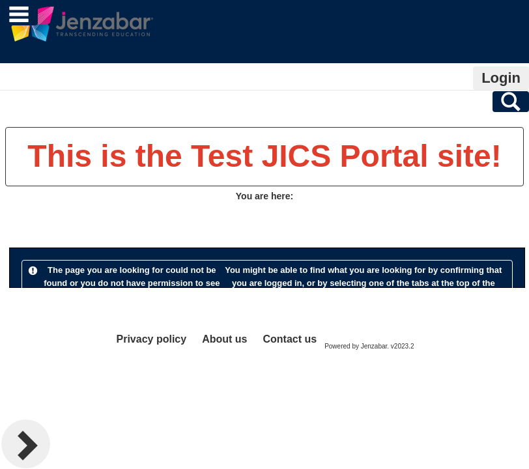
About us (224, 339)
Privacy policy (152, 339)
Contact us (290, 339)
